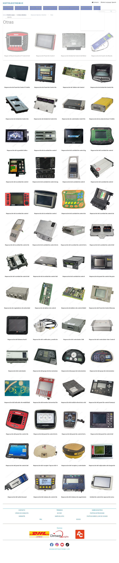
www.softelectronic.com (9, 15)
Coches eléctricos (21, 8)
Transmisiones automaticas (66, 8)
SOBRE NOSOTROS (97, 517)
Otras (58, 15)
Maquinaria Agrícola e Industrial (43, 15)
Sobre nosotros (83, 8)
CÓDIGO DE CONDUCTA (22, 520)
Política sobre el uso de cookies (97, 523)
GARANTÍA (21, 523)
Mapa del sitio (59, 523)
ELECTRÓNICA (8, 8)
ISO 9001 (59, 520)
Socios (78, 526)
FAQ (40, 526)
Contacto (95, 2)
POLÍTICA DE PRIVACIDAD (97, 520)
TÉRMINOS (59, 517)
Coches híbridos (35, 8)
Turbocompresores (49, 8)
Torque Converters (26, 15)
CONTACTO (21, 517)
